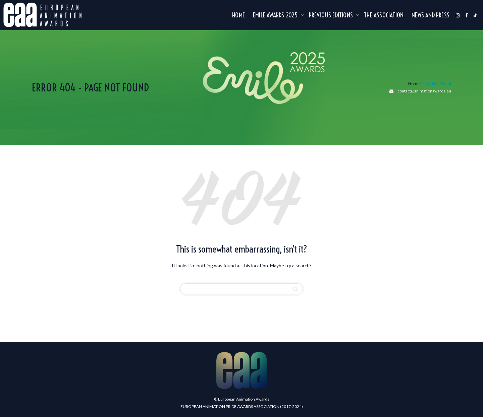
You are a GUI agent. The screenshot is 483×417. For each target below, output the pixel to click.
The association (384, 15)
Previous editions (332, 15)
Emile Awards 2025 (276, 15)
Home (238, 15)
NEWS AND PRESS (430, 15)
